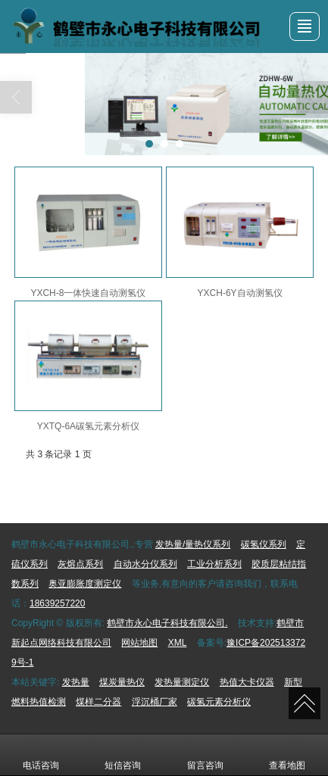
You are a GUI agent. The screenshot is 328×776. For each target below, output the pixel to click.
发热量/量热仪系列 (192, 544)
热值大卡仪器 (247, 682)
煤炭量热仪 (122, 682)
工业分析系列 (214, 564)
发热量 (75, 682)
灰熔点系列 (80, 564)
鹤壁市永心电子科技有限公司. (167, 623)
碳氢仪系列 (263, 544)
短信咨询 (123, 755)
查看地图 (287, 755)
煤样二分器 (98, 702)
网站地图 (139, 642)
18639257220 (57, 603)
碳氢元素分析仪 (219, 702)
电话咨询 (41, 755)
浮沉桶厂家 (154, 702)
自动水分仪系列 (145, 564)
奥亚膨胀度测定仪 (84, 583)
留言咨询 (205, 755)
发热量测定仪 (182, 682)
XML (177, 642)
